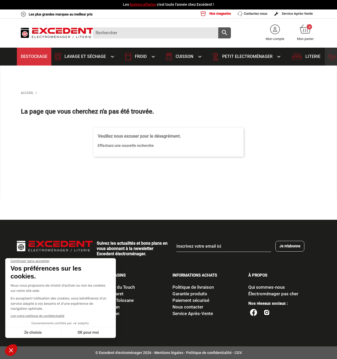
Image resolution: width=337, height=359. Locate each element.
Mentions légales (168, 353)
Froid (141, 57)
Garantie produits (189, 293)
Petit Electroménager (248, 57)
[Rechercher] (162, 32)
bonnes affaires (143, 4)
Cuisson (185, 57)
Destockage (34, 56)
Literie (306, 57)
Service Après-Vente (293, 14)
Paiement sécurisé (190, 300)
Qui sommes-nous (266, 287)
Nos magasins (216, 13)
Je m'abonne (289, 246)
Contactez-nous (253, 14)
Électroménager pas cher (273, 293)
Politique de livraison (193, 287)
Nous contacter (187, 307)
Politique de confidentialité (209, 353)
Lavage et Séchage (86, 57)
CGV (238, 353)
